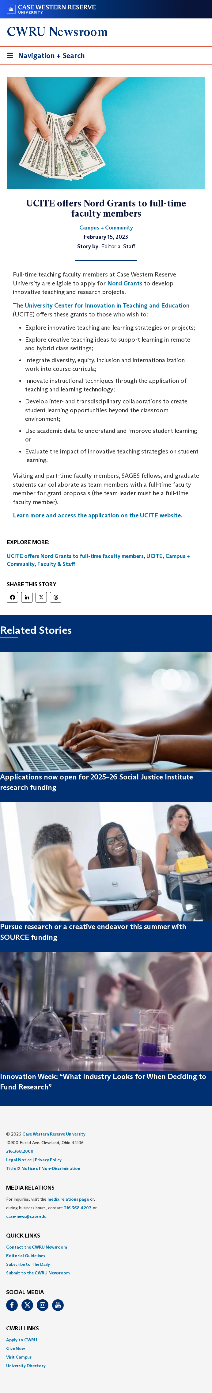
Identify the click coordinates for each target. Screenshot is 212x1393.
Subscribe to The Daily (28, 1264)
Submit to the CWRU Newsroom (38, 1273)
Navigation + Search (44, 56)
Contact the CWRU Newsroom (36, 1247)
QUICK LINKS (23, 1236)
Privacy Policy (48, 1160)
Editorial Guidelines (25, 1255)
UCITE (154, 556)
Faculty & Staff (56, 564)
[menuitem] (106, 1247)
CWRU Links (22, 1329)
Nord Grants (124, 283)
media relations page (68, 1199)
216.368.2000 (19, 1151)
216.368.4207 (78, 1208)
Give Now (15, 1348)
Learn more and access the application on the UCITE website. (97, 515)
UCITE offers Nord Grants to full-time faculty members (75, 556)
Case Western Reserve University (53, 1134)
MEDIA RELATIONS (30, 1188)
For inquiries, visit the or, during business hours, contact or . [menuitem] (51, 1207)
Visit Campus (19, 1357)
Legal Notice (19, 1160)
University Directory (26, 1365)
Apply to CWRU (21, 1340)
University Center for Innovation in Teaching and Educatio (105, 305)
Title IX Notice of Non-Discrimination (43, 1168)
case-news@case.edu (26, 1216)
